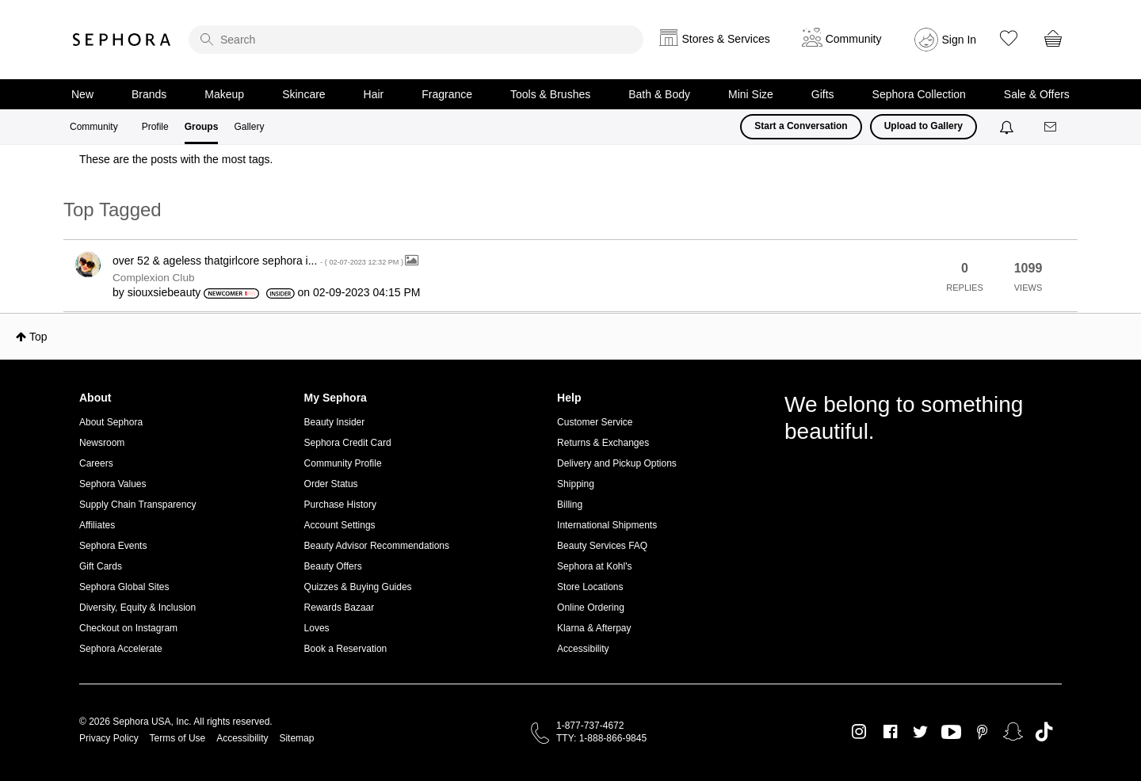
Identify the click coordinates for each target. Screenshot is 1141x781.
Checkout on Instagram (128, 628)
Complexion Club (154, 278)
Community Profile (343, 463)
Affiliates (97, 525)
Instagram (859, 732)
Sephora (122, 39)
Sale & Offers (1037, 94)
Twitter (920, 732)
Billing (569, 504)
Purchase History (340, 504)
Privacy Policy (109, 738)
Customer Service (594, 422)
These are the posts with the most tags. (176, 159)
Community (94, 126)
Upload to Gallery (923, 125)
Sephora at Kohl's (594, 566)
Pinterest (982, 732)
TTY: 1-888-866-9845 (601, 738)
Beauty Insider (334, 422)
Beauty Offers (333, 566)
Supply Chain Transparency (137, 504)
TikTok (1044, 732)
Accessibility (583, 648)
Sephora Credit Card (347, 442)
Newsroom (101, 442)
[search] (416, 39)
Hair (374, 94)
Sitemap (296, 738)
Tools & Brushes (550, 94)
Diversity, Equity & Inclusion (137, 607)
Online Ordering (590, 607)
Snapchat (1013, 732)
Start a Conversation (800, 125)
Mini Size (750, 94)
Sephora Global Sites (124, 586)
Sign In (959, 39)
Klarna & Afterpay (594, 628)
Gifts (822, 94)
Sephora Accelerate (120, 648)
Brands (149, 94)
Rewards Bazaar (339, 607)
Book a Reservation (345, 648)
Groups (202, 126)
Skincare (303, 94)
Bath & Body (659, 94)
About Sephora (111, 422)
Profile (155, 126)
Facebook (890, 732)
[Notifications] (1008, 127)
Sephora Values (113, 484)
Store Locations (590, 586)
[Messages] (1051, 127)
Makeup (224, 94)
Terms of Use (178, 738)
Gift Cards (100, 566)
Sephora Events (113, 545)
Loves (317, 628)
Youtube (951, 733)
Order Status (331, 484)
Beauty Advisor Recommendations (376, 545)
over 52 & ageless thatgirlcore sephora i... (259, 260)
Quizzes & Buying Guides (358, 586)
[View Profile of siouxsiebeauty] (164, 292)
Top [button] (38, 336)
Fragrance (447, 94)
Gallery (249, 126)
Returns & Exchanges (603, 442)
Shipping (575, 484)
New (82, 94)
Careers (96, 463)
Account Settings (340, 525)
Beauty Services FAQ (602, 545)
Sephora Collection (919, 94)
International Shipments (607, 525)
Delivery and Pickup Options (617, 463)
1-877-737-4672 (590, 725)
